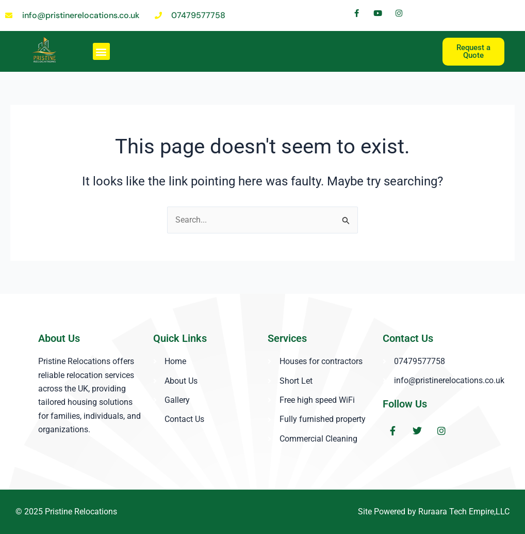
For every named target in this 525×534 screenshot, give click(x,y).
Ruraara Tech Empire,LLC (464, 511)
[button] (101, 51)
